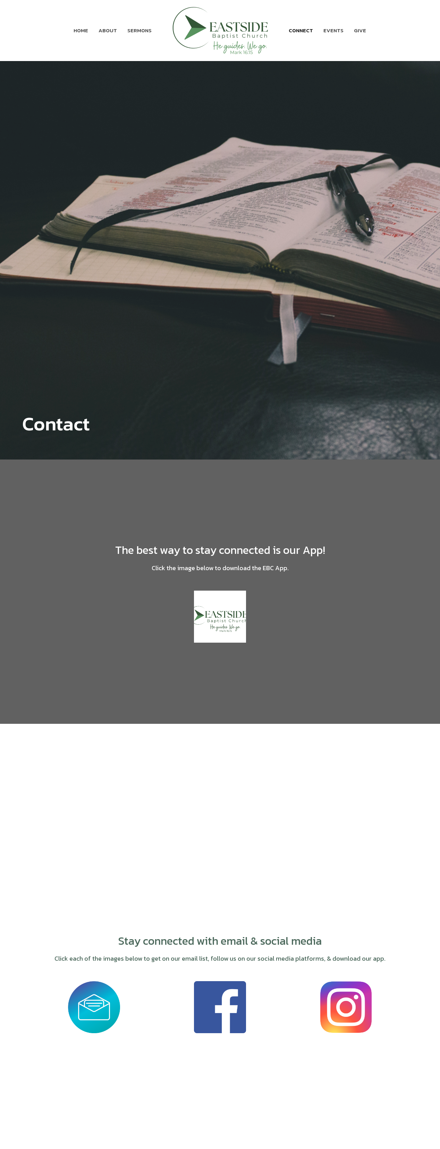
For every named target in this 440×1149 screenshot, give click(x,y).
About (108, 30)
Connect (301, 30)
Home (81, 30)
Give (360, 30)
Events (333, 30)
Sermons (139, 30)
